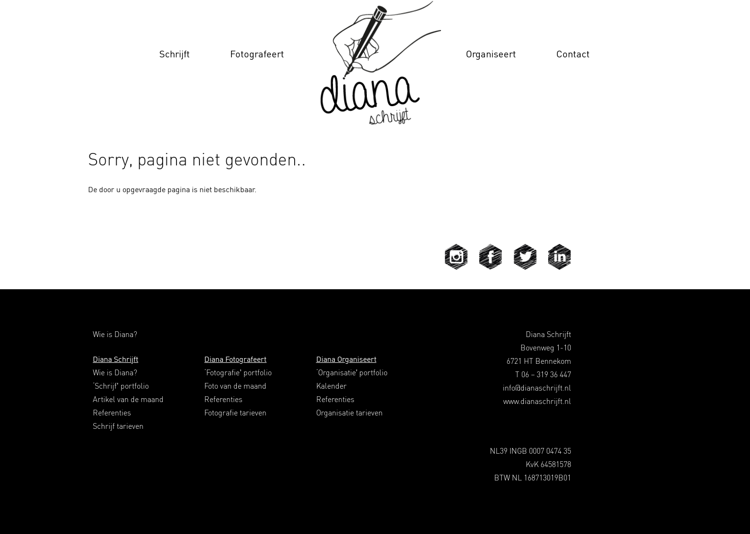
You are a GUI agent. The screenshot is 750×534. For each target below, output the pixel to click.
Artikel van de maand (128, 399)
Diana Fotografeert (235, 359)
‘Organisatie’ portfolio (352, 372)
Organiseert (491, 54)
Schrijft (174, 54)
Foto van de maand (235, 386)
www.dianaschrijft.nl (537, 401)
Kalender (331, 386)
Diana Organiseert (346, 359)
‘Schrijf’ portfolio (121, 386)
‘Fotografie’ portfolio (238, 372)
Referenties (112, 412)
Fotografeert (257, 54)
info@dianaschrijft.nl (537, 387)
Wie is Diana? (115, 372)
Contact (573, 54)
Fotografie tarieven (235, 412)
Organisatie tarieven (349, 412)
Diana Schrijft (115, 359)
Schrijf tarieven (118, 426)
